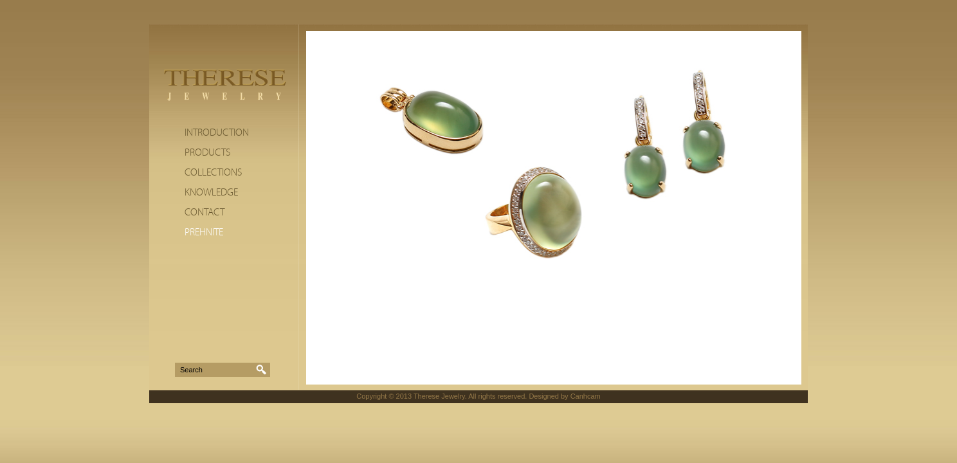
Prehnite (204, 232)
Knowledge (211, 192)
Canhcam (585, 396)
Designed (543, 396)
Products (207, 152)
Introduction (217, 132)
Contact (204, 212)
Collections (213, 172)
